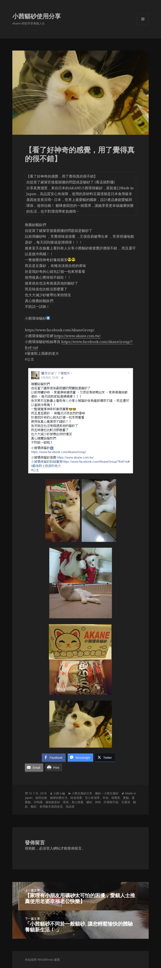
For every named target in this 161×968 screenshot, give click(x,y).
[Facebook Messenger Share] (80, 757)
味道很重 (76, 798)
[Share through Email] (34, 767)
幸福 (105, 798)
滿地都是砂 (52, 802)
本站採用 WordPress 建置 (42, 960)
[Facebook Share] (54, 757)
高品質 (70, 806)
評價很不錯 (111, 802)
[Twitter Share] (105, 757)
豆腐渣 (125, 802)
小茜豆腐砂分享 (82, 793)
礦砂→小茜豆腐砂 (106, 793)
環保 (66, 802)
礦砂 (89, 802)
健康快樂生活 (58, 798)
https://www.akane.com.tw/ (77, 335)
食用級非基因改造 (51, 806)
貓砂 (34, 806)
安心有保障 (92, 798)
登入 (49, 848)
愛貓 (126, 798)
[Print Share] (53, 767)
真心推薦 (77, 802)
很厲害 (115, 798)
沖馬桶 (38, 802)
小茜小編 (59, 793)
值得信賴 (41, 798)
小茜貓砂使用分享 (36, 16)
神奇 (98, 802)
